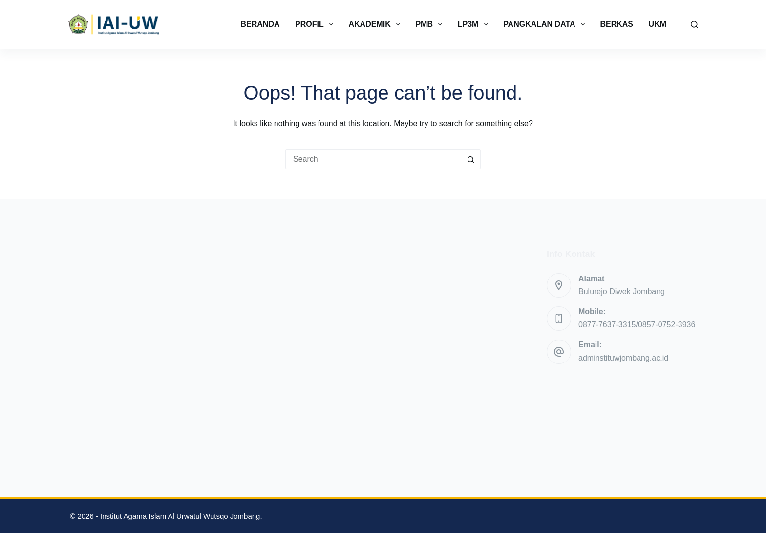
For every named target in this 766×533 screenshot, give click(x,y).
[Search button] (471, 159)
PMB (430, 24)
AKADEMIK (376, 24)
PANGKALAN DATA (546, 24)
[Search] (694, 24)
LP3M (475, 24)
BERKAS (616, 24)
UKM (657, 24)
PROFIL (316, 24)
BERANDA (260, 24)
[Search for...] (373, 159)
